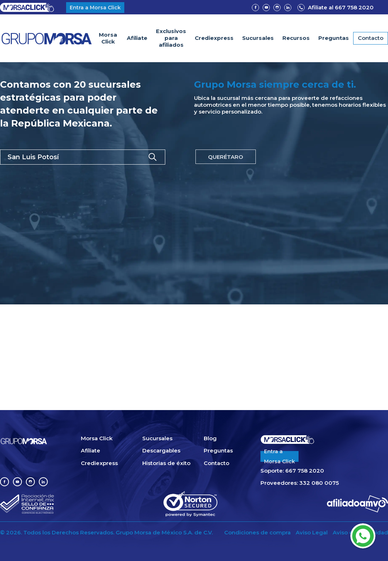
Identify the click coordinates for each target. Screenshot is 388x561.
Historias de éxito (166, 463)
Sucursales (258, 38)
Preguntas (333, 38)
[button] (296, 38)
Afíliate (137, 38)
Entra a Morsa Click (95, 7)
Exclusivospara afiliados (171, 38)
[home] (46, 38)
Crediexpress (214, 38)
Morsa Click (108, 38)
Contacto (370, 38)
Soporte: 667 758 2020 (292, 471)
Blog (210, 438)
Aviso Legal (312, 532)
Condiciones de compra (257, 532)
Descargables (161, 450)
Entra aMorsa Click (279, 456)
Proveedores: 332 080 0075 (299, 483)
